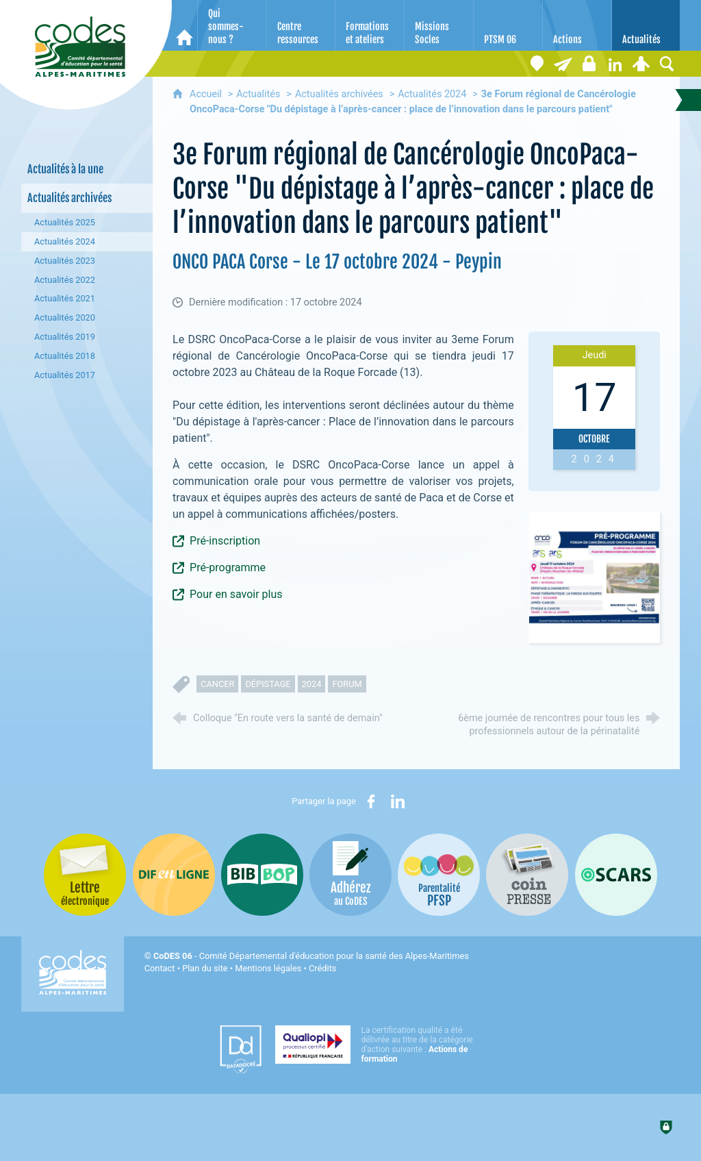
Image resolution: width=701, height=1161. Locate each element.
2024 (312, 684)
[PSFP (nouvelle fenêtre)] (439, 875)
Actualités (258, 94)
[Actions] (577, 25)
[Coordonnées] (537, 64)
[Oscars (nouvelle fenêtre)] (616, 875)
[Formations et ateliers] (369, 25)
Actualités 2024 (432, 94)
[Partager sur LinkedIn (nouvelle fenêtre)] (397, 801)
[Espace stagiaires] (589, 64)
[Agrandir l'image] (594, 577)
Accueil (207, 94)
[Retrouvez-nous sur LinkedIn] (615, 64)
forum (346, 684)
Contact (159, 968)
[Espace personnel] (641, 64)
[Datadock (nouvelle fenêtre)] (241, 1049)
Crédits (322, 968)
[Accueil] (184, 25)
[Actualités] (646, 25)
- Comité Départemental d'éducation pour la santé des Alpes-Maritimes (311, 956)
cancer (217, 684)
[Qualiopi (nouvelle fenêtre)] (378, 1044)
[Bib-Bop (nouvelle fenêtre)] (262, 875)
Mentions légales (268, 968)
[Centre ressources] (301, 25)
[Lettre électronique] (563, 64)
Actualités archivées (339, 94)
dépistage (267, 684)
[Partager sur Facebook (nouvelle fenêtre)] (371, 801)
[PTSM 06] (508, 25)
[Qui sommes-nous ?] (232, 25)
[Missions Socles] (439, 25)
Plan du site (205, 968)
